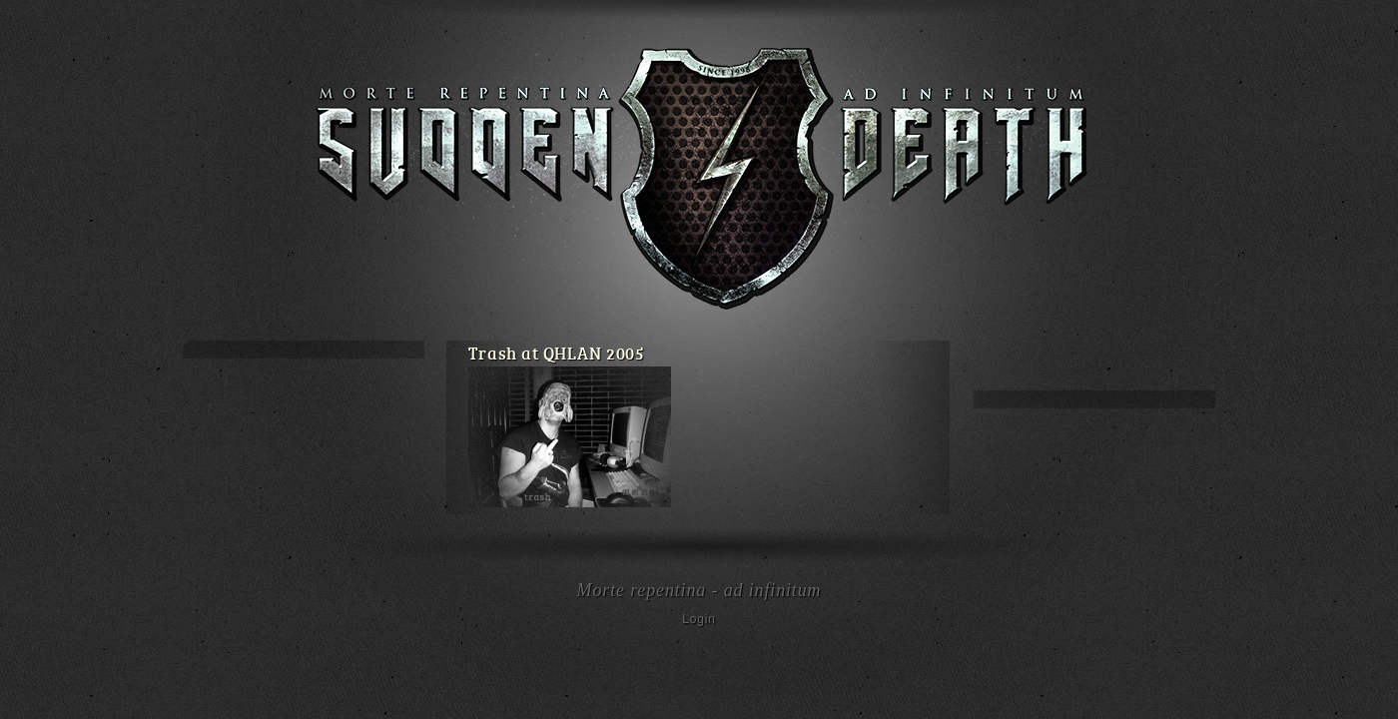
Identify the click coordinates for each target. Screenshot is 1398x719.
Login (699, 619)
